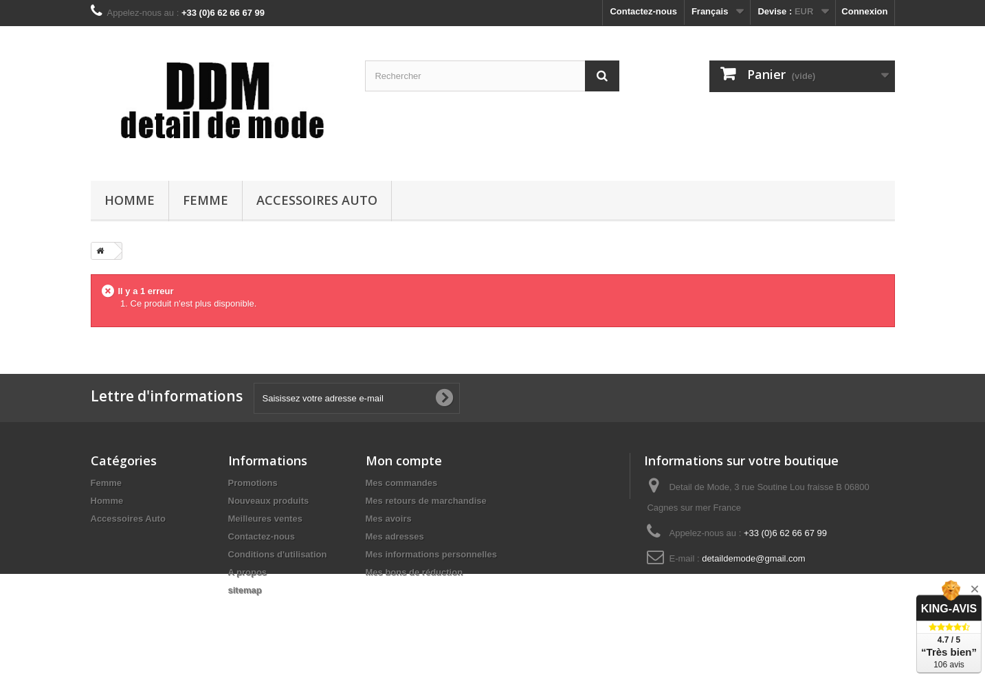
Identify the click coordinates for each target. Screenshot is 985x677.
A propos (247, 572)
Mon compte (404, 460)
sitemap (245, 590)
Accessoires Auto (316, 200)
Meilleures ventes (265, 518)
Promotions (253, 483)
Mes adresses (395, 536)
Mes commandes (402, 483)
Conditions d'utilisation (277, 554)
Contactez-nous (643, 11)
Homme (129, 200)
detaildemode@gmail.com (754, 558)
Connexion (864, 11)
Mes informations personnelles (431, 554)
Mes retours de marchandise (426, 501)
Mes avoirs (389, 518)
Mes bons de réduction (414, 572)
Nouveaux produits (268, 501)
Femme (205, 200)
